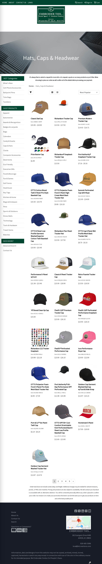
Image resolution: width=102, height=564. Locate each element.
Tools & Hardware (10, 225)
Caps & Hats (8, 146)
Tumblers (7, 102)
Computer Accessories (12, 155)
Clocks (5, 150)
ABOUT (11, 2)
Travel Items (8, 230)
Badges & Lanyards (10, 127)
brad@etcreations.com (82, 546)
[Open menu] (97, 28)
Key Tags (6, 192)
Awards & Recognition (11, 122)
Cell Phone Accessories (12, 88)
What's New (7, 83)
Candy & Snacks (9, 141)
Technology (7, 220)
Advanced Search (9, 246)
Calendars (7, 136)
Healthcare (7, 188)
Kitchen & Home (9, 197)
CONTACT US (21, 2)
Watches (6, 235)
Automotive (8, 117)
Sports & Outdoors (10, 211)
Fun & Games (8, 178)
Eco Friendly (8, 164)
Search (79, 2)
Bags (5, 132)
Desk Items (7, 160)
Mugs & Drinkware (10, 202)
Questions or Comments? (21, 526)
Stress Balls (7, 216)
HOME (4, 2)
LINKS (30, 2)
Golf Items (7, 183)
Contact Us (7, 250)
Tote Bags (7, 97)
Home (13, 512)
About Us (14, 515)
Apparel (6, 113)
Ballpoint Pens (9, 92)
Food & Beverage (9, 174)
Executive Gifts (9, 169)
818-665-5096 (85, 543)
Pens (5, 206)
